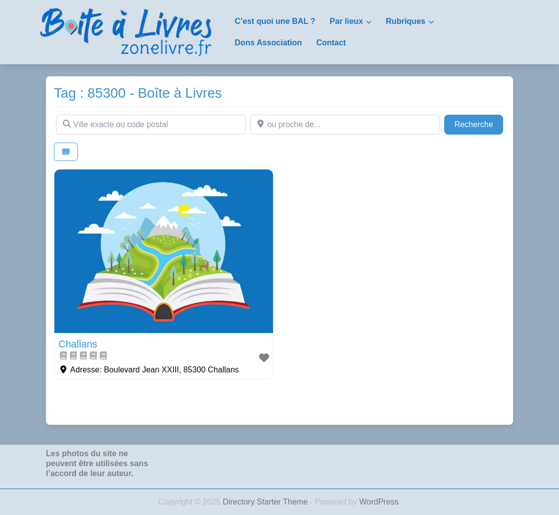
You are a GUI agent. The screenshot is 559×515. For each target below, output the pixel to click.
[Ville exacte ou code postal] (151, 125)
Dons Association (268, 42)
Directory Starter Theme (266, 502)
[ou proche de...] (345, 125)
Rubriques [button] (405, 21)
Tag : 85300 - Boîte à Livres (138, 93)
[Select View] (66, 152)
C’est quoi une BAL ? (275, 21)
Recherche (478, 123)
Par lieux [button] (346, 21)
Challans (77, 344)
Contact (331, 42)
